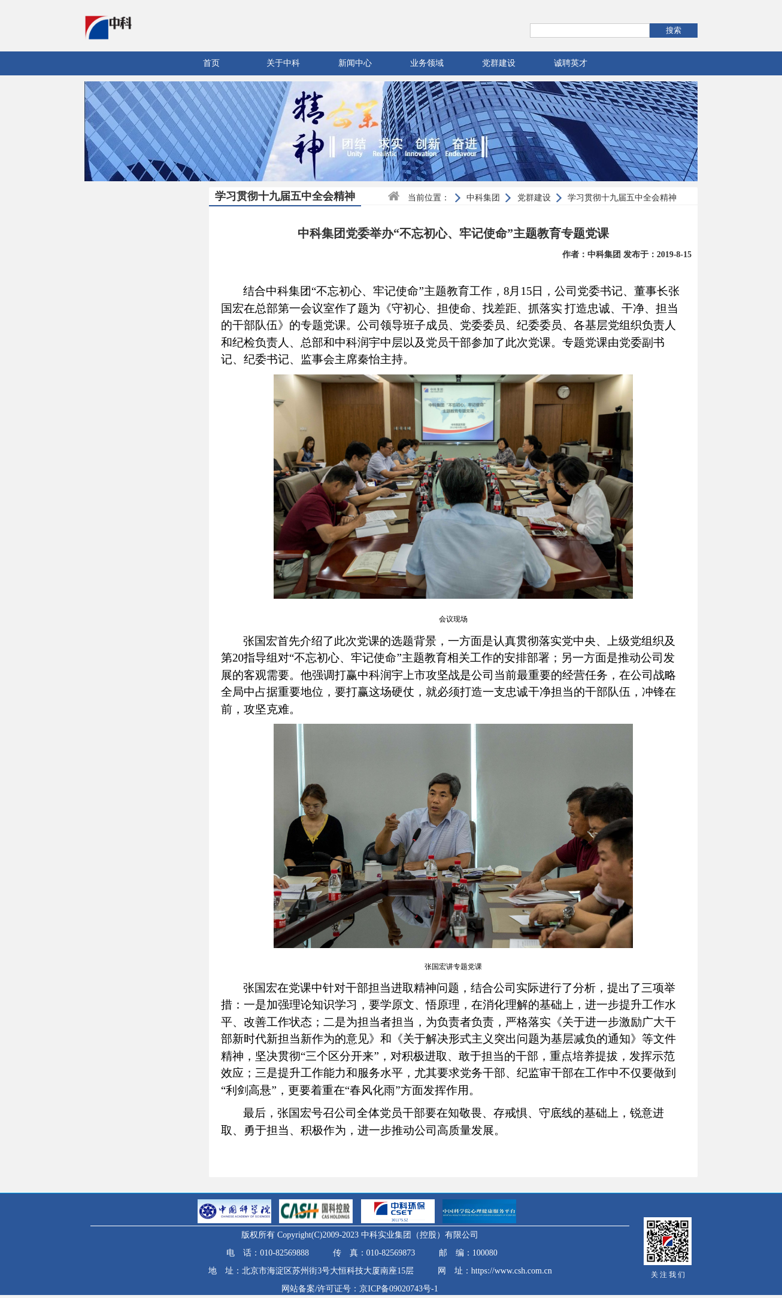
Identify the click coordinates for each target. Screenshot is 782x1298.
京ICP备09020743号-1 (398, 1288)
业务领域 (427, 63)
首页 (211, 63)
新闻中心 (355, 63)
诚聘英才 (570, 63)
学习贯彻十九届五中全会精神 (622, 197)
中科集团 (483, 197)
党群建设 (499, 63)
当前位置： (429, 197)
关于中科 (283, 63)
